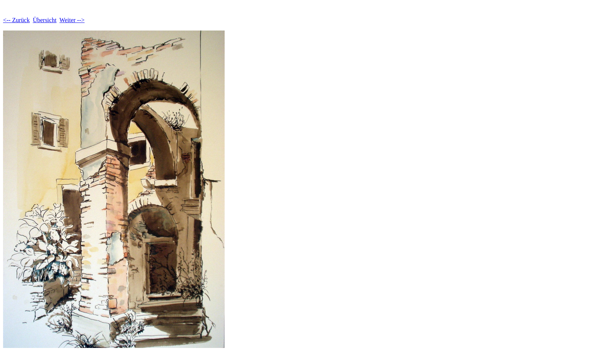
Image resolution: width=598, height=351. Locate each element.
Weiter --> (72, 20)
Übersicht (44, 20)
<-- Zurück (16, 20)
